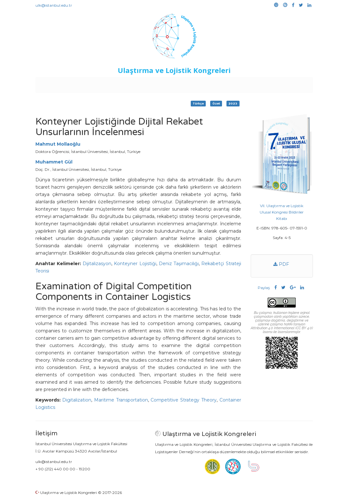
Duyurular (190, 83)
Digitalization (76, 400)
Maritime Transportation (121, 400)
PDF (281, 264)
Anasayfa (62, 83)
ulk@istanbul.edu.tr (53, 5)
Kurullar (85, 83)
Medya (288, 83)
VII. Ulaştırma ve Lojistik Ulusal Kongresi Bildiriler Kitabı (282, 212)
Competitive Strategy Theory (183, 400)
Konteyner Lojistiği (135, 263)
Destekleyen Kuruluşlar (123, 83)
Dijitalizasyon (97, 263)
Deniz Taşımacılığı (179, 263)
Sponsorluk (217, 83)
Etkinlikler (164, 83)
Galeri (270, 83)
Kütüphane (246, 83)
